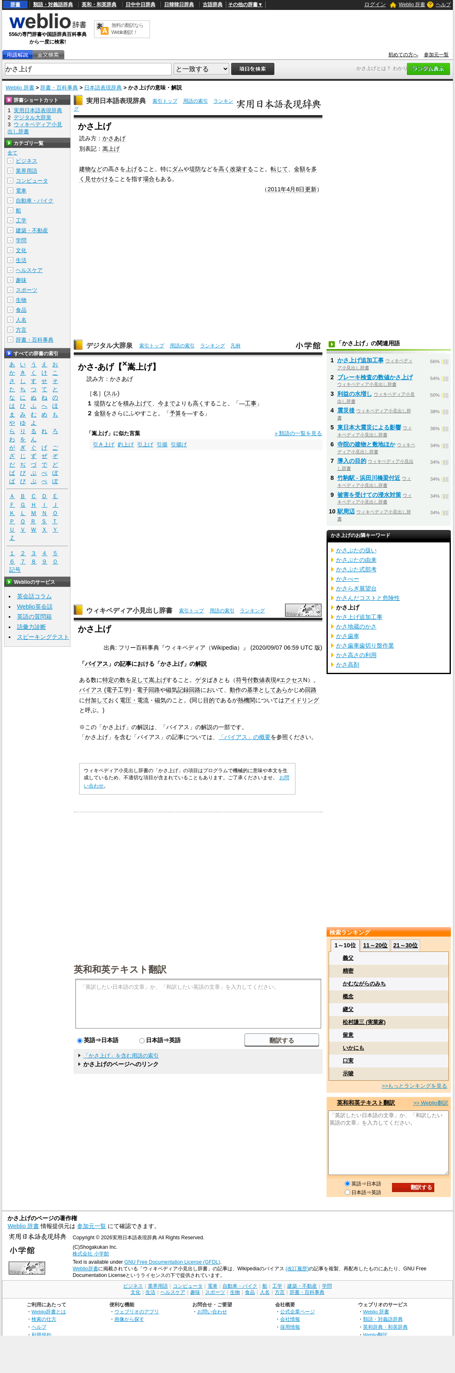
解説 (201, 663)
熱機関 (246, 700)
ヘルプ (443, 4)
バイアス (96, 663)
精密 (348, 971)
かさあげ (114, 138)
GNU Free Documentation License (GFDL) (172, 1262)
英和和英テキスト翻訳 (120, 969)
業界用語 (26, 171)
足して (140, 680)
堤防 (195, 169)
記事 (125, 663)
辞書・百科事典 (59, 87)
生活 (21, 260)
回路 (195, 689)
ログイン (375, 4)
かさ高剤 (347, 664)
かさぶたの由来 (356, 559)
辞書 (15, 4)
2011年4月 (281, 189)
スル (111, 393)
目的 (209, 700)
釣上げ (126, 444)
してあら (276, 689)
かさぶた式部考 (356, 569)
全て (12, 152)
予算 (175, 413)
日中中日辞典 (140, 4)
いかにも (353, 1048)
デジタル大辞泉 (109, 345)
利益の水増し (354, 393)
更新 (311, 189)
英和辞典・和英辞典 (385, 1327)
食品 (21, 310)
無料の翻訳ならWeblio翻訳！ (127, 28)
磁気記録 (177, 689)
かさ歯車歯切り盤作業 (365, 645)
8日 (300, 189)
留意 (348, 1035)
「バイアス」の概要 (244, 737)
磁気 (160, 700)
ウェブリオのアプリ (136, 1311)
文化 (21, 250)
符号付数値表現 (256, 680)
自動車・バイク (34, 201)
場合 (149, 179)
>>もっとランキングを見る (414, 1086)
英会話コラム (34, 596)
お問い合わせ (212, 1311)
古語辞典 (213, 4)
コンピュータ (32, 181)
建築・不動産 (32, 230)
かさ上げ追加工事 (360, 360)
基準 (253, 689)
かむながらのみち (364, 983)
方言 (21, 330)
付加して (96, 700)
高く (224, 169)
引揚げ (179, 444)
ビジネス (26, 161)
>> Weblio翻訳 (430, 1103)
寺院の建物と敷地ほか (366, 444)
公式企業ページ (297, 1311)
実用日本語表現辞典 (116, 100)
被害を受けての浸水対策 (369, 494)
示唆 (348, 1073)
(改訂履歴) (297, 1269)
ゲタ (201, 680)
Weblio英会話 (35, 606)
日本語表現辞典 (103, 87)
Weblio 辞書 (412, 4)
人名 (21, 320)
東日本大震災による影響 (369, 427)
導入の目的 (351, 461)
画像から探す (129, 1319)
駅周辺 (346, 511)
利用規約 (41, 1334)
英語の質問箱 (34, 616)
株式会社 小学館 (91, 1254)
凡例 (235, 346)
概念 (348, 996)
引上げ (145, 444)
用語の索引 (195, 101)
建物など (90, 169)
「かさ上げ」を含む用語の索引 (121, 1056)
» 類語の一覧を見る (298, 433)
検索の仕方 (43, 1319)
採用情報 (290, 1327)
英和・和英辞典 (99, 4)
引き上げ (103, 444)
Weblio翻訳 (375, 1334)
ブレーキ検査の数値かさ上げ (375, 377)
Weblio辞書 (85, 1269)
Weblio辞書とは (48, 1311)
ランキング (212, 346)
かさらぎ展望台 (356, 588)
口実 (348, 1060)
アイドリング (301, 700)
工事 (251, 403)
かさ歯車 (347, 636)
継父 (348, 1009)
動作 (235, 689)
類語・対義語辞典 (53, 4)
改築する (241, 169)
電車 (21, 191)
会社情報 (290, 1319)
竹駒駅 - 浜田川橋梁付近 (369, 478)
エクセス (291, 680)
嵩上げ (111, 148)
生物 (21, 300)
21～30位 (405, 945)
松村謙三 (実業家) (364, 1022)
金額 (299, 169)
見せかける (99, 179)
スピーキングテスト (43, 637)
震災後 (346, 410)
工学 (21, 220)
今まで (166, 403)
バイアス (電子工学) (105, 689)
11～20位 (375, 945)
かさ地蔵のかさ (356, 626)
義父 (348, 958)
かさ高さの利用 (356, 655)
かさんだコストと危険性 (368, 598)
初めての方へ (403, 55)
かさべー (347, 579)
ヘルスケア (29, 270)
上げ (131, 169)
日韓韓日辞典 (179, 4)
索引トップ (164, 101)
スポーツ (26, 290)
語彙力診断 (31, 627)
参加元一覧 (436, 55)
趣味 (21, 280)
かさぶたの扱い (356, 550)
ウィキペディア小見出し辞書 (129, 610)
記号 (15, 570)
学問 (21, 240)
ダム (178, 169)
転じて (279, 169)
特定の (111, 680)
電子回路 (148, 689)
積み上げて (137, 403)
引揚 (162, 444)
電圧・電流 (134, 700)
